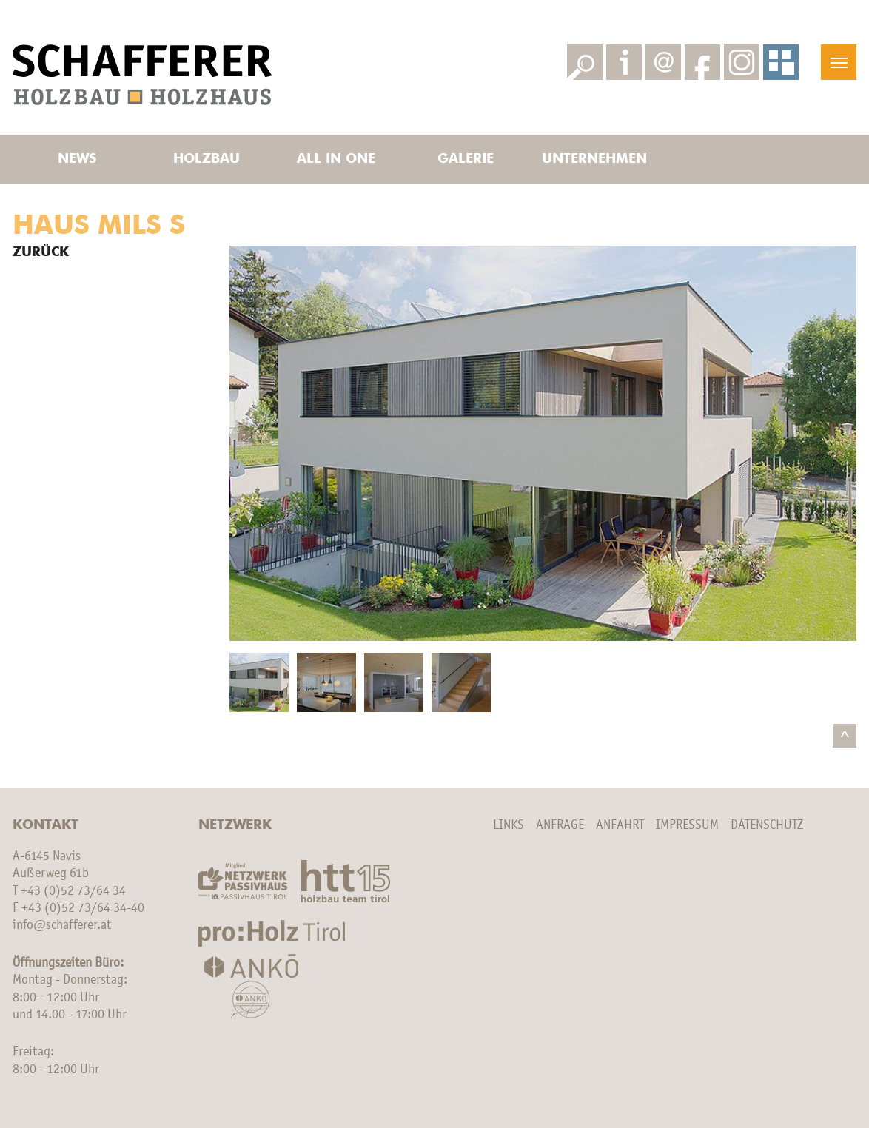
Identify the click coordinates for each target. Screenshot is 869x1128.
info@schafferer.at (62, 925)
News (77, 159)
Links (508, 825)
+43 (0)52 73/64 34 (73, 891)
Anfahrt (620, 825)
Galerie (465, 159)
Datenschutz (767, 825)
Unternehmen (594, 159)
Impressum (687, 825)
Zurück (41, 252)
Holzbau (206, 159)
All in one (336, 159)
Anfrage (560, 825)
